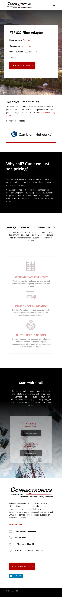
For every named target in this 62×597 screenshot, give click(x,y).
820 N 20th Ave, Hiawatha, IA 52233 (29, 550)
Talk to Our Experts (22, 65)
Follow (18, 576)
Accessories (26, 46)
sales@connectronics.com (25, 531)
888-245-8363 (31, 433)
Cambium (27, 40)
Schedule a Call (31, 452)
